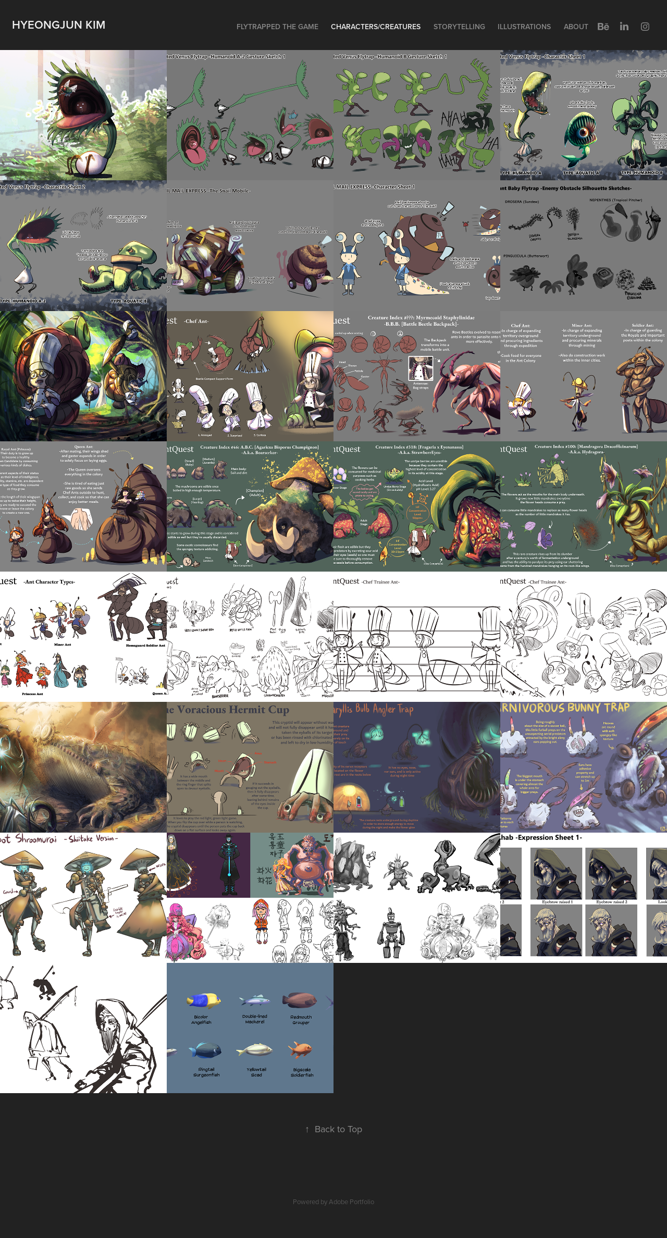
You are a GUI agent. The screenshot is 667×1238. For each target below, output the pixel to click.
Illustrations (524, 26)
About (576, 26)
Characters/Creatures (376, 26)
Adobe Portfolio (351, 1201)
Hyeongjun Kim (58, 24)
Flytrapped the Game (277, 26)
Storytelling (459, 26)
